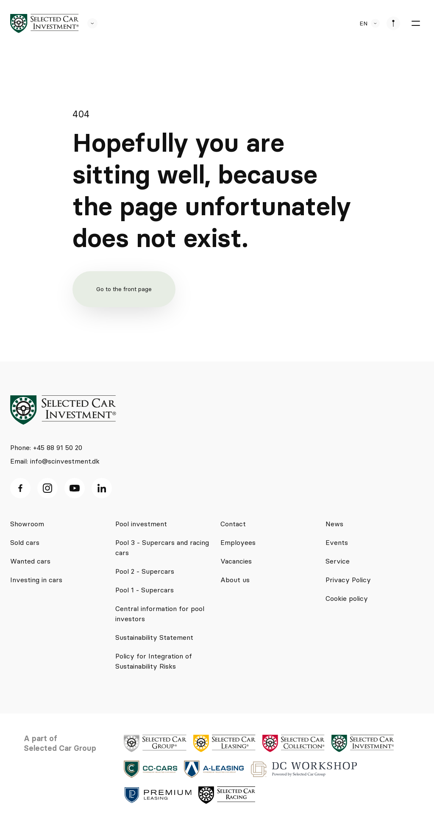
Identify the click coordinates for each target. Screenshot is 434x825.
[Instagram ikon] (47, 488)
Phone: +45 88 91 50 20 (46, 447)
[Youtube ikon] (74, 488)
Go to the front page (124, 289)
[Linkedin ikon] (102, 488)
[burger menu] (415, 23)
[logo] (44, 23)
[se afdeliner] (393, 23)
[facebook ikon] (20, 488)
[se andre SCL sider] (88, 23)
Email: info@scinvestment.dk (55, 461)
